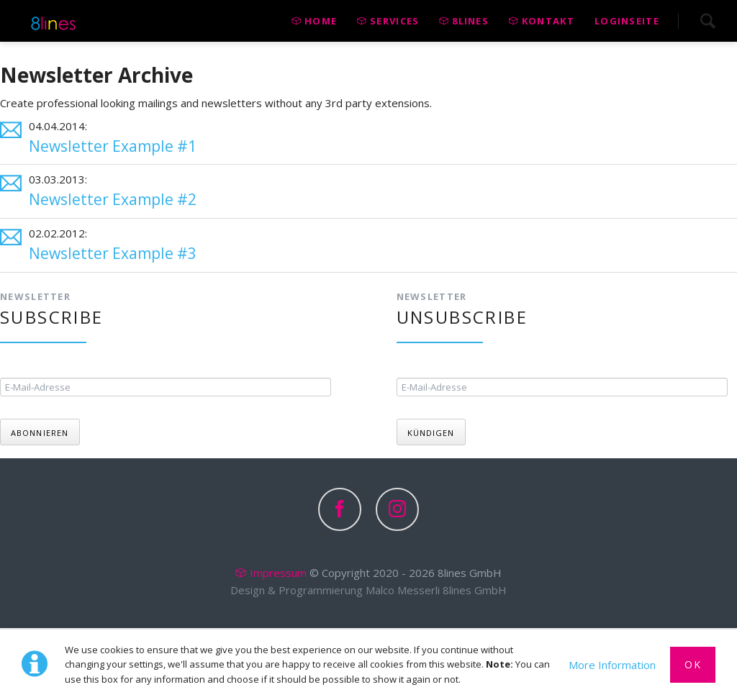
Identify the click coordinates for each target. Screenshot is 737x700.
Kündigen (431, 433)
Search (707, 21)
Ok (692, 664)
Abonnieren (39, 433)
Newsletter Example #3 (112, 253)
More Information (612, 665)
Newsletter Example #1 (112, 146)
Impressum (278, 573)
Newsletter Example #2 (112, 199)
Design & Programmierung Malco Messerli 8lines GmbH (368, 590)
